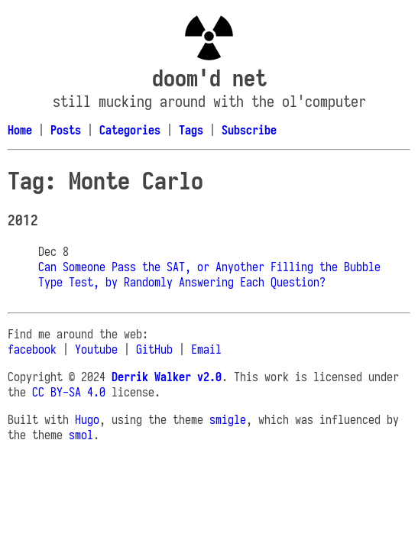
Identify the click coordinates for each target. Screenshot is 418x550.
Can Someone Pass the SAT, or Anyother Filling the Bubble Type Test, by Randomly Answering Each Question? (209, 274)
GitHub (154, 349)
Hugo (87, 419)
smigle (227, 419)
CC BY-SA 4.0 (68, 392)
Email (206, 349)
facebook (32, 349)
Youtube (96, 349)
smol (81, 434)
